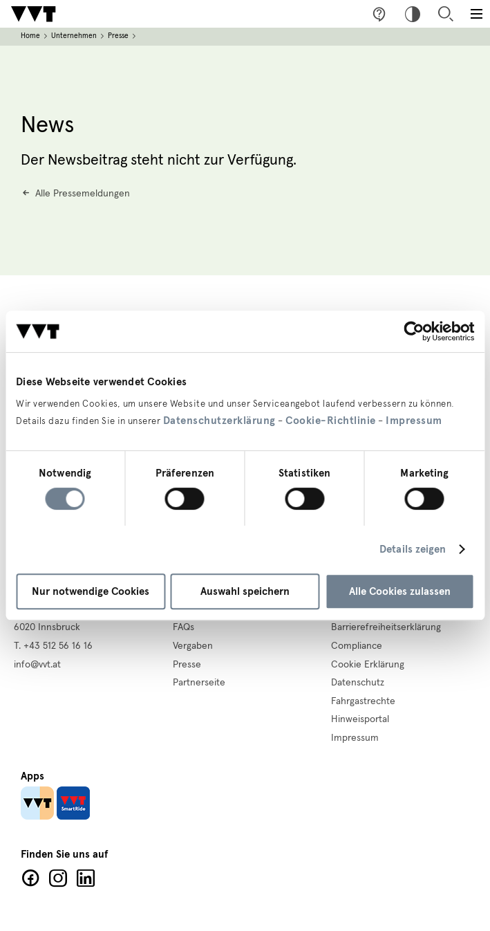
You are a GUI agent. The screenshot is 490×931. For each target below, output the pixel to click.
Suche (445, 14)
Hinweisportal (360, 719)
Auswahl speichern (245, 591)
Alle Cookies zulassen (400, 591)
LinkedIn (86, 878)
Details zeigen (412, 549)
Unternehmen (74, 36)
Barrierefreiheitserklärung (386, 627)
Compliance (356, 646)
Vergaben (193, 646)
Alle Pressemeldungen (82, 194)
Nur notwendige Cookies (90, 591)
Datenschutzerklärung (219, 420)
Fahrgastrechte (363, 701)
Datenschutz (357, 683)
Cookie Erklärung (367, 665)
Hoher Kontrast (412, 14)
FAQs (183, 627)
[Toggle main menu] (476, 14)
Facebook (30, 878)
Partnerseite (199, 683)
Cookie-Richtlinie (330, 420)
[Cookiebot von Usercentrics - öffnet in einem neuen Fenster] (413, 331)
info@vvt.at (37, 665)
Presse (118, 36)
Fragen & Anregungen (379, 14)
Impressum (414, 420)
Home (30, 36)
